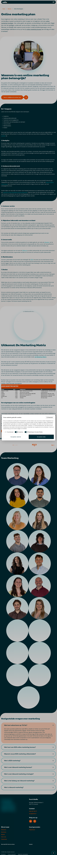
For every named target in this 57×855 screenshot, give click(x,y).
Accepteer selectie (16, 437)
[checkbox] (8, 432)
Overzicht (50, 417)
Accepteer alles (41, 437)
